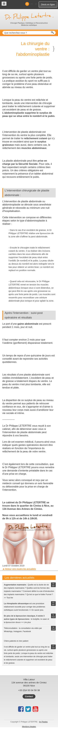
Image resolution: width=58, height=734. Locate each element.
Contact (29, 696)
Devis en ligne (48, 4)
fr (27, 4)
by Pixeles (43, 722)
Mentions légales (29, 727)
